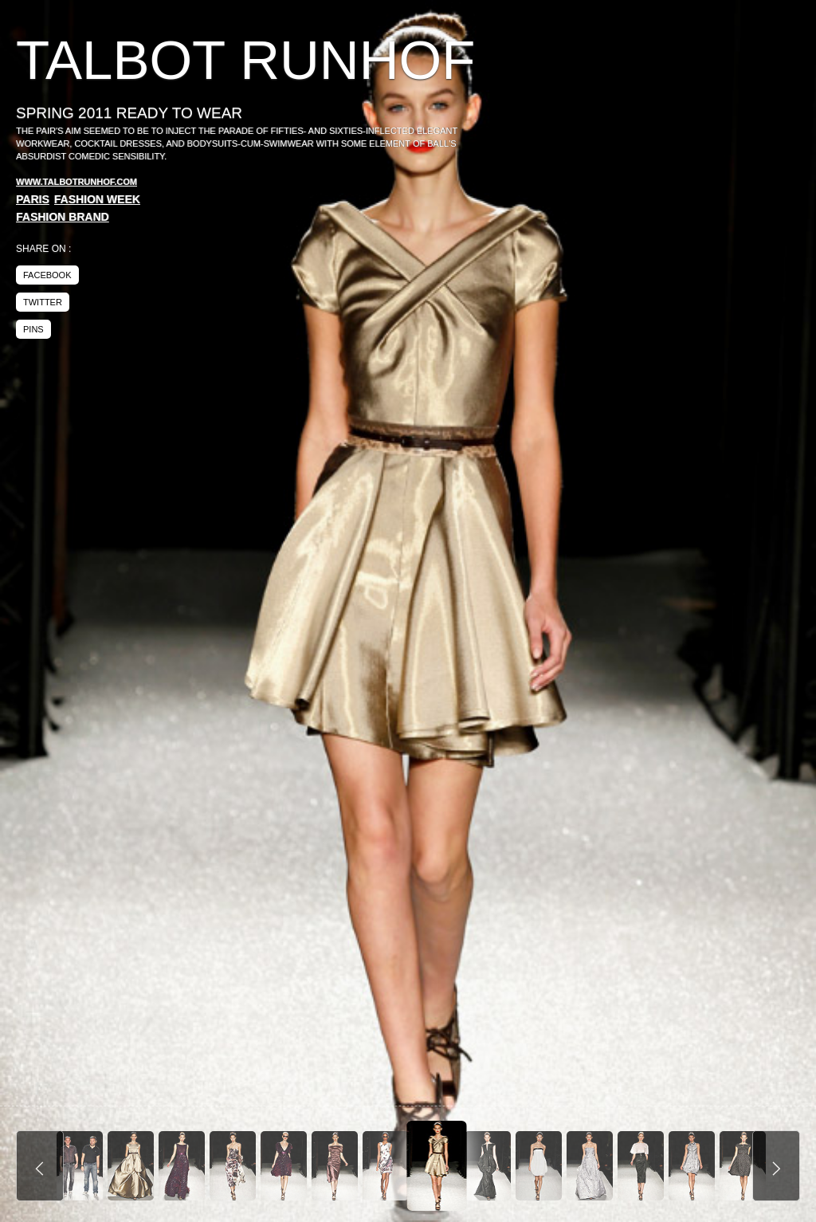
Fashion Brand (62, 216)
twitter (42, 302)
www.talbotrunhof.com (76, 182)
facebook (47, 275)
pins (33, 329)
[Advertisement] (666, 151)
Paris (32, 199)
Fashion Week (97, 199)
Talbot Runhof (245, 60)
